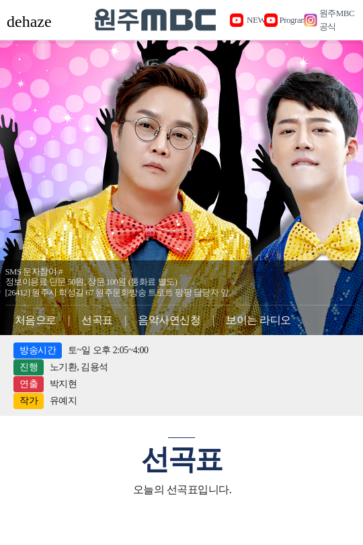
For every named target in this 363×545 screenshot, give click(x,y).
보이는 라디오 (258, 320)
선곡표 (97, 320)
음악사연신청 (169, 320)
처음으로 (35, 320)
